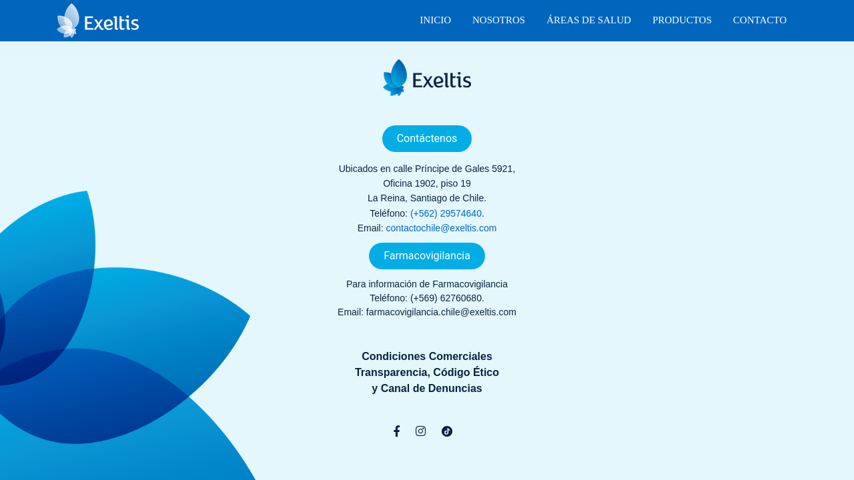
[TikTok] (447, 431)
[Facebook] (397, 431)
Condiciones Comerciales (427, 356)
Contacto (760, 20)
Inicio (435, 20)
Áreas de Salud (588, 20)
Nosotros (498, 20)
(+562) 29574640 (446, 213)
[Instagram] (421, 431)
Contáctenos (427, 138)
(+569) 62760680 (446, 298)
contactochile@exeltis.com (441, 228)
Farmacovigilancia (427, 255)
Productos (682, 20)
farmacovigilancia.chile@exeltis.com (441, 312)
